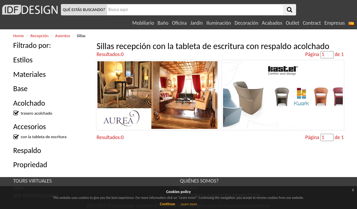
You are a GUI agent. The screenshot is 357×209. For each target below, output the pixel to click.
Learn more (189, 204)
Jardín (196, 23)
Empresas (335, 23)
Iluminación (218, 23)
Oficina (179, 23)
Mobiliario (143, 23)
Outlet (292, 23)
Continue (167, 203)
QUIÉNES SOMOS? (199, 181)
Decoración (246, 23)
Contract (312, 23)
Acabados (272, 23)
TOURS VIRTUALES (32, 181)
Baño (162, 23)
